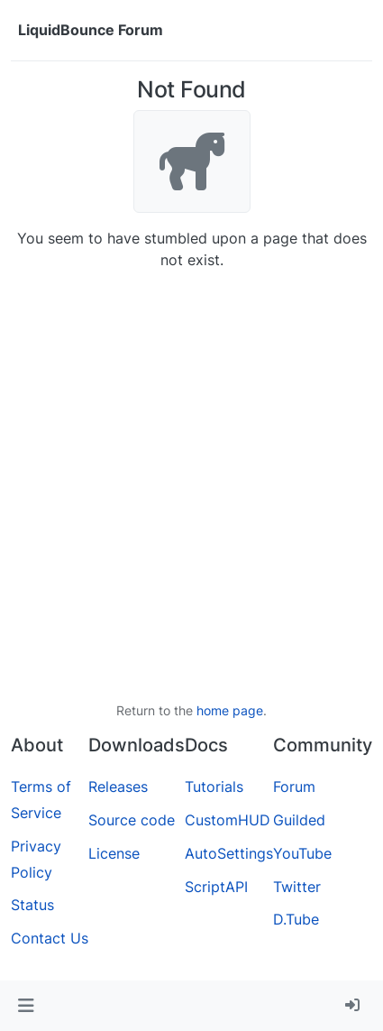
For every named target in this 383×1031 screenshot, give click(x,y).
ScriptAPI (216, 887)
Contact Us (49, 938)
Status (32, 905)
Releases (118, 787)
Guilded (299, 820)
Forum (294, 787)
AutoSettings (229, 853)
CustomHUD (227, 820)
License (114, 853)
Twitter (297, 887)
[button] (25, 1006)
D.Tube (296, 919)
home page (229, 710)
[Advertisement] (191, 485)
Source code (131, 820)
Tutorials (214, 787)
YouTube (302, 853)
